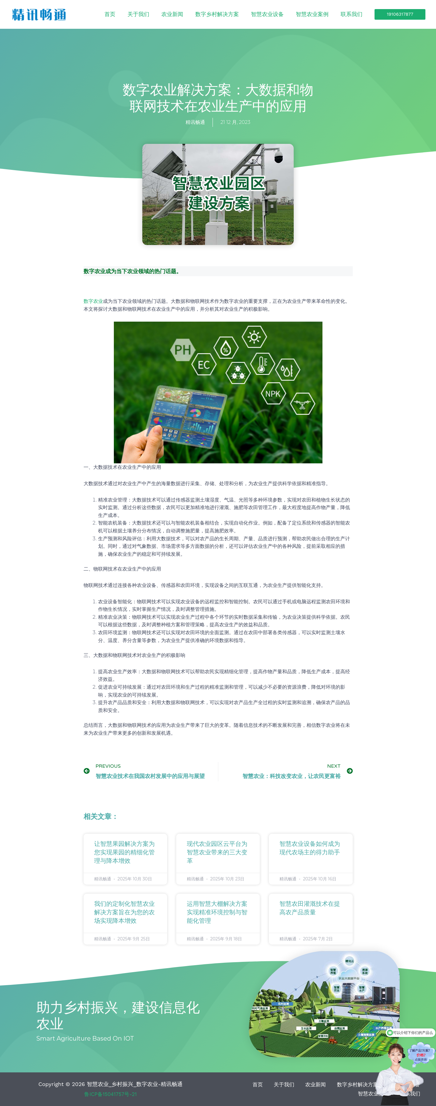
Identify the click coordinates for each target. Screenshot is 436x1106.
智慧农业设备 (290, 14)
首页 (169, 14)
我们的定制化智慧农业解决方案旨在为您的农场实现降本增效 (124, 912)
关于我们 (188, 14)
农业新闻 (213, 14)
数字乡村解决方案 (249, 14)
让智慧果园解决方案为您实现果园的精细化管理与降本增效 (124, 852)
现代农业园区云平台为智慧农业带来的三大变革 (217, 852)
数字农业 (93, 301)
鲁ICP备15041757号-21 (110, 1094)
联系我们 (356, 14)
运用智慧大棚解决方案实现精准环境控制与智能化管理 (217, 912)
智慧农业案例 (325, 14)
